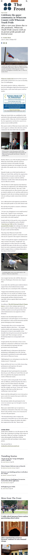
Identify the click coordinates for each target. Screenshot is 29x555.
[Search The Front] (27, 1)
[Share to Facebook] (1, 43)
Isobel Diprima (6, 462)
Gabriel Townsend (7, 475)
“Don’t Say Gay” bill (6, 224)
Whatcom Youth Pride (7, 79)
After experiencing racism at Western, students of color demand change (13, 539)
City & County (4, 12)
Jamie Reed (6, 488)
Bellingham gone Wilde (8, 487)
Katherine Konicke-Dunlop (9, 468)
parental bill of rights (7, 226)
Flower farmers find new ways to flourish (13, 466)
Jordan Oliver (7, 37)
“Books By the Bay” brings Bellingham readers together (12, 459)
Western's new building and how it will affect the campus (14, 472)
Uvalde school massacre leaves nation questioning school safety (14, 517)
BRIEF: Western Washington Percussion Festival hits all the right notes (13, 480)
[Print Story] (6, 43)
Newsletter (14, 1)
